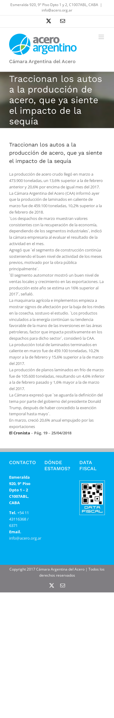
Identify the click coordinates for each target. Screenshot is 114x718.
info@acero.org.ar (57, 10)
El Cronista (19, 433)
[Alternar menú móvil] (101, 37)
